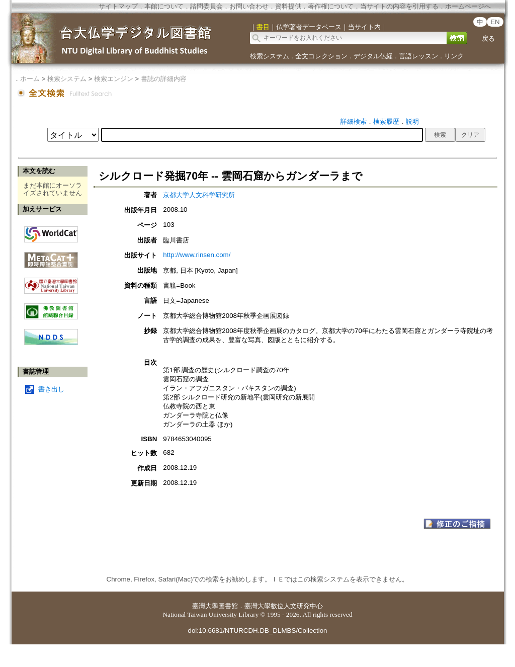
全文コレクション (321, 56)
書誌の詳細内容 (164, 78)
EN (495, 22)
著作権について (331, 6)
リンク (454, 56)
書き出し (51, 389)
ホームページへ (468, 6)
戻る (488, 38)
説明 (412, 121)
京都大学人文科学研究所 (199, 195)
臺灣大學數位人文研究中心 (283, 606)
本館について (164, 6)
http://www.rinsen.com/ (196, 255)
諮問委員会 (206, 6)
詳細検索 (353, 121)
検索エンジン (113, 78)
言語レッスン (418, 56)
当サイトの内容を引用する (399, 6)
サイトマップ (118, 6)
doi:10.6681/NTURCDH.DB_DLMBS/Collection (257, 630)
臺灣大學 (205, 606)
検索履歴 (386, 121)
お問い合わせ (249, 6)
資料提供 (288, 6)
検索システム (269, 56)
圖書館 (228, 606)
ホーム (30, 78)
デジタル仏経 (373, 56)
